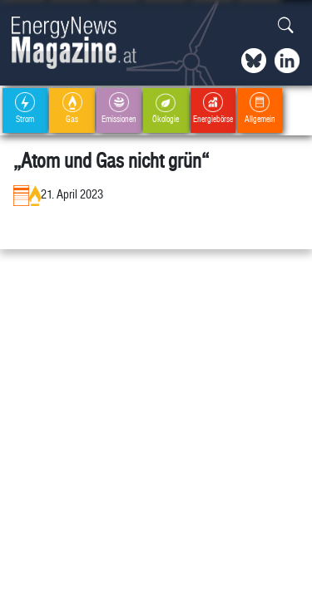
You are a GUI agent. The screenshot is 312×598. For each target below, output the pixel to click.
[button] (286, 26)
